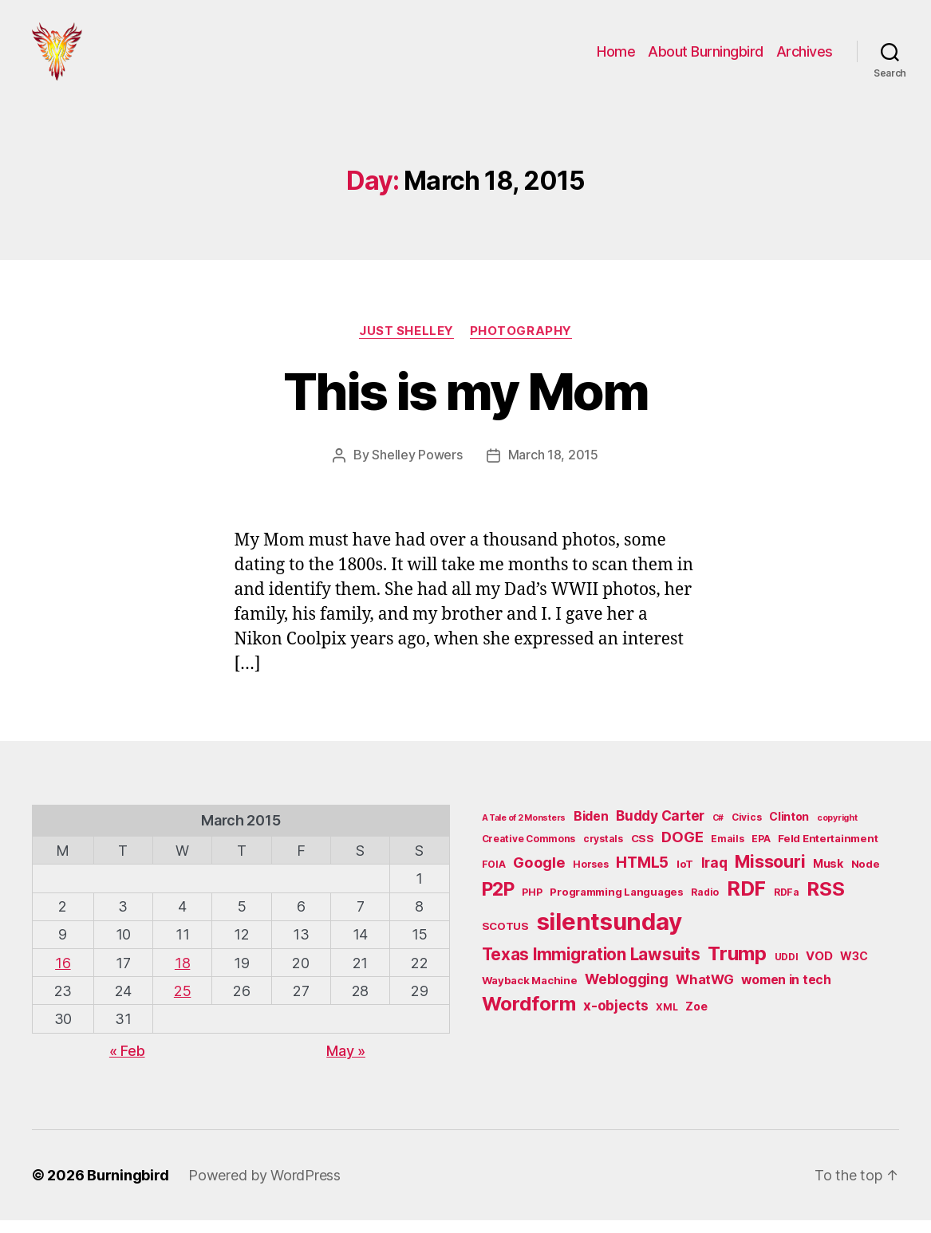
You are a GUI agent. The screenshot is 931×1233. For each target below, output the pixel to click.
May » (345, 1062)
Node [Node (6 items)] (865, 876)
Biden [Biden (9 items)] (591, 829)
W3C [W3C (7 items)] (853, 968)
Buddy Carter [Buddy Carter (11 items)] (660, 828)
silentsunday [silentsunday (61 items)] (609, 933)
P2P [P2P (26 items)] (498, 902)
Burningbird (128, 1188)
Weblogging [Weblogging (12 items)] (626, 991)
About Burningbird (705, 57)
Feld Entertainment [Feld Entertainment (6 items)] (828, 851)
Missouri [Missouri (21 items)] (770, 874)
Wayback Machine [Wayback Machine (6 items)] (530, 993)
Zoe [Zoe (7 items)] (696, 1019)
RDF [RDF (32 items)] (746, 901)
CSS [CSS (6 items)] (642, 851)
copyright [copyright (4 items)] (837, 830)
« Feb (127, 1062)
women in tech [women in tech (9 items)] (786, 992)
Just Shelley (406, 344)
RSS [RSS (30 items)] (825, 901)
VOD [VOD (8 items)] (819, 968)
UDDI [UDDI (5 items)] (787, 969)
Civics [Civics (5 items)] (746, 830)
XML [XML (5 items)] (666, 1020)
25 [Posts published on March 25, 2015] (182, 1003)
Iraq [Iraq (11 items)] (714, 875)
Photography (521, 344)
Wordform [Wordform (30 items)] (529, 1016)
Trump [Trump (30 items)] (737, 965)
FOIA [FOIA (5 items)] (494, 877)
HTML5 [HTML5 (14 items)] (642, 875)
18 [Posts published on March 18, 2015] (182, 975)
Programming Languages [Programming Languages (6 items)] (616, 904)
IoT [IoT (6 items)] (685, 876)
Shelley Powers (417, 468)
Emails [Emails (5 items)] (727, 851)
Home (616, 57)
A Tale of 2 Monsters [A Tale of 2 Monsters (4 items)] (524, 830)
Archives (804, 57)
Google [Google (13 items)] (539, 875)
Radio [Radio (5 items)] (705, 905)
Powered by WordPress (264, 1188)
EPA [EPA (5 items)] (761, 851)
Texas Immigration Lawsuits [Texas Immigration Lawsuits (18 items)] (591, 966)
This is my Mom (466, 404)
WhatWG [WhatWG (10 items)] (704, 992)
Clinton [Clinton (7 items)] (789, 829)
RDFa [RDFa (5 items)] (786, 905)
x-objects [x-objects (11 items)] (616, 1018)
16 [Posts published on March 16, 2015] (62, 975)
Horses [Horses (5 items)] (590, 877)
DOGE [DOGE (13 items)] (682, 849)
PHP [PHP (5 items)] (532, 905)
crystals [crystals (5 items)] (603, 851)
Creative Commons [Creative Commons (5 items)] (529, 851)
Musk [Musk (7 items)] (828, 876)
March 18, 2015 (553, 468)
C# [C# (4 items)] (718, 830)
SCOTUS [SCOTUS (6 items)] (505, 938)
